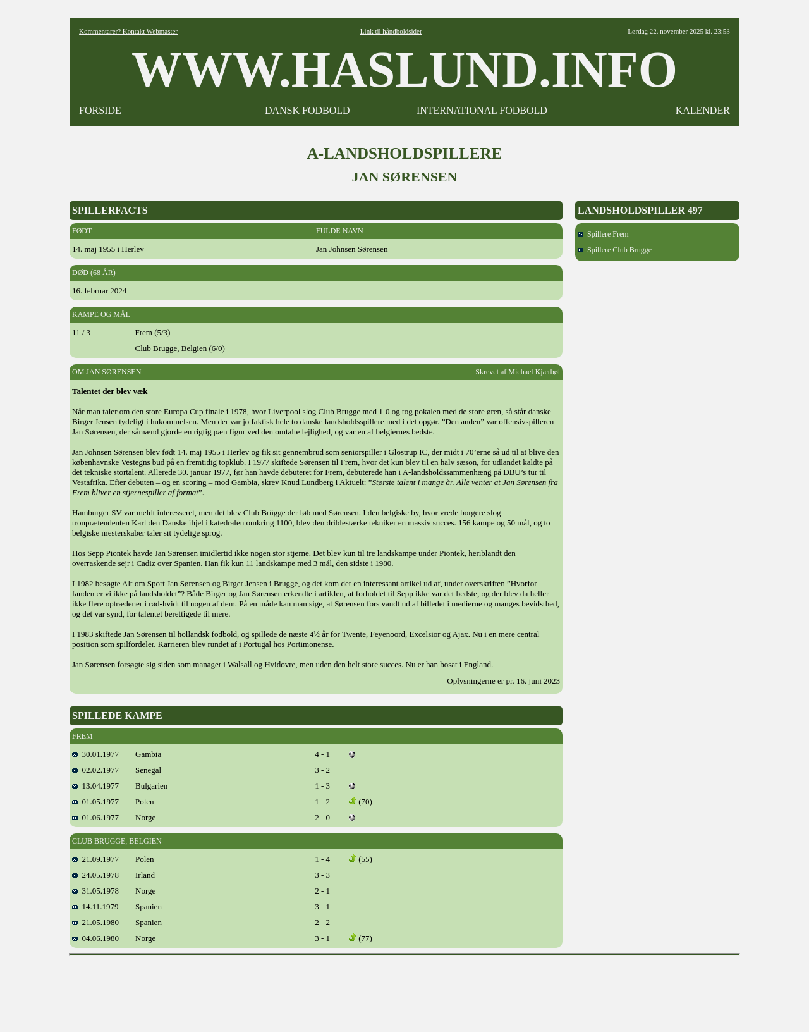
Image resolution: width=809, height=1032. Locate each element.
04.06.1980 (95, 938)
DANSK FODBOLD (307, 110)
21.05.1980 (95, 922)
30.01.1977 (95, 754)
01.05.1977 (95, 801)
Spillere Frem (603, 234)
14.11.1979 (95, 906)
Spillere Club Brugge (615, 249)
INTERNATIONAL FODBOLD (482, 110)
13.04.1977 (95, 785)
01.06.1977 (95, 817)
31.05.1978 (95, 890)
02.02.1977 (95, 770)
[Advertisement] (404, 989)
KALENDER (703, 110)
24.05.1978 (95, 875)
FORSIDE (100, 110)
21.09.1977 (95, 859)
